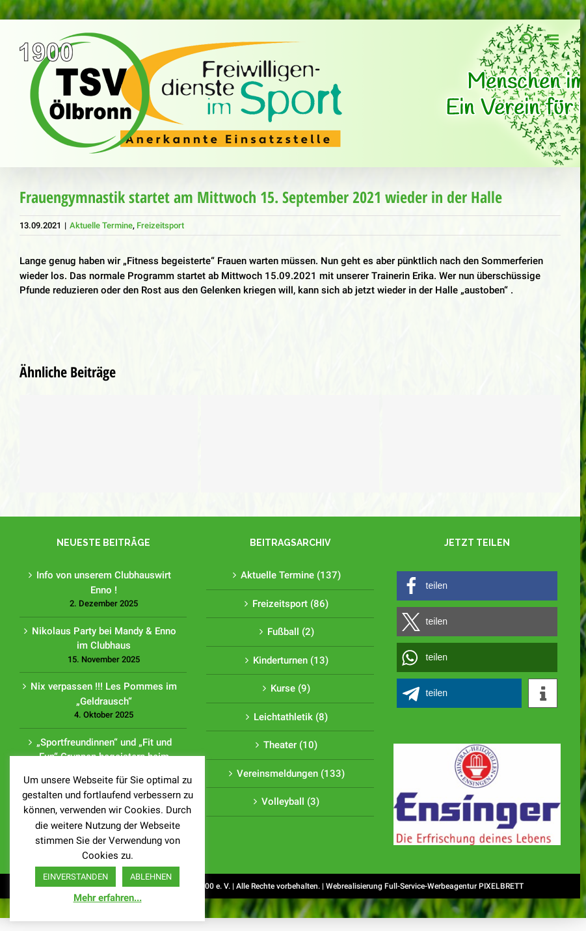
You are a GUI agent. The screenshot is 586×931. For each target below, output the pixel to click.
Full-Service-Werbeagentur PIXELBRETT (454, 886)
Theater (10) (290, 745)
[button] (477, 585)
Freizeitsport (160, 225)
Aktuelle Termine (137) (291, 575)
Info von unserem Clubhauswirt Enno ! (103, 582)
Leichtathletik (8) (291, 717)
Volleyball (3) (290, 801)
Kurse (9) (290, 688)
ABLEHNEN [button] (151, 877)
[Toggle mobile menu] (554, 39)
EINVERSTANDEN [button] (75, 877)
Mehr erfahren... (107, 898)
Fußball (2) (290, 632)
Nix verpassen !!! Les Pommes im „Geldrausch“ (104, 694)
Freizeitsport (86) (290, 604)
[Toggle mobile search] (527, 39)
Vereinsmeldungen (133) (291, 773)
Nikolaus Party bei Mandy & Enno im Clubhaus (104, 638)
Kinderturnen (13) (290, 660)
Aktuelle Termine (101, 225)
